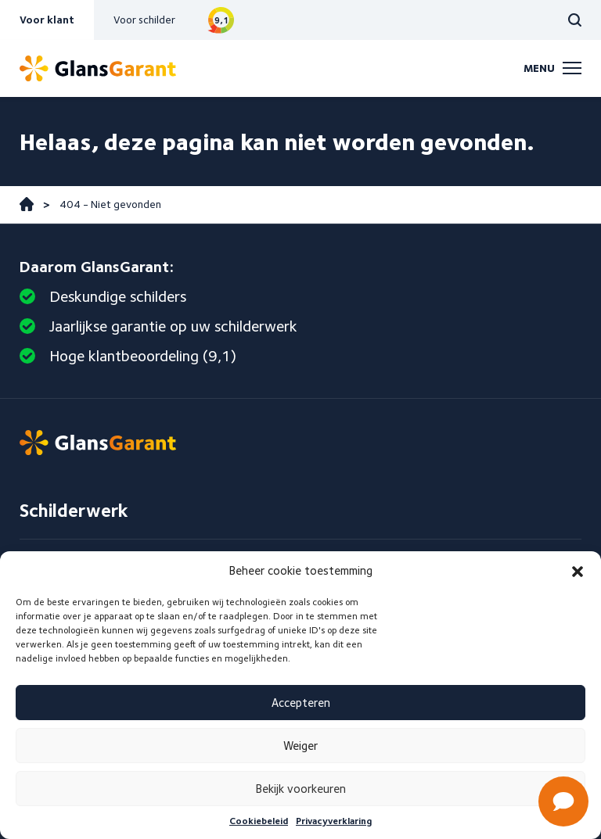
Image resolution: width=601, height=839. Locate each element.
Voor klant (47, 19)
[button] (577, 571)
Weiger (300, 746)
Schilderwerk (74, 510)
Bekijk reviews (221, 20)
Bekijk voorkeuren (301, 789)
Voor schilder (144, 19)
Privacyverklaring (334, 820)
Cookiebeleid (258, 820)
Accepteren (301, 703)
